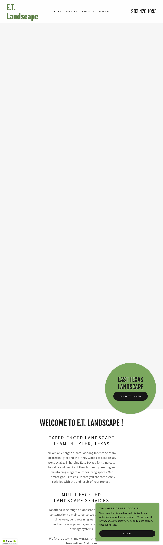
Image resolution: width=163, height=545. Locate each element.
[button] (104, 11)
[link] (25, 18)
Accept (127, 533)
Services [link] (71, 11)
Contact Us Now (131, 396)
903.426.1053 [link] (144, 11)
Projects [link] (88, 11)
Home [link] (57, 11)
